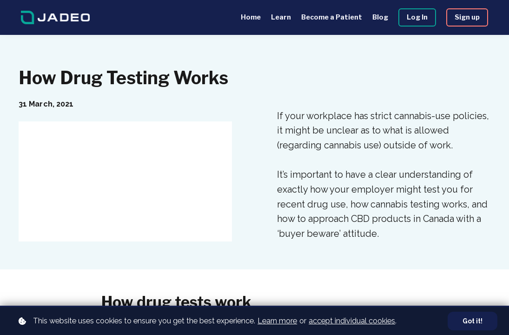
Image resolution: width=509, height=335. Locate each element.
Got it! (472, 321)
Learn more (277, 320)
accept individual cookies (352, 320)
